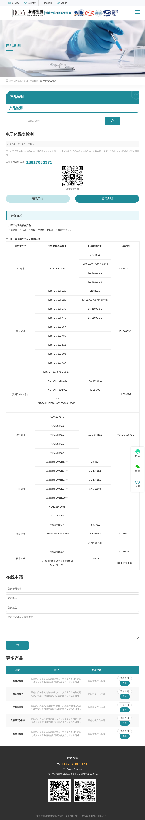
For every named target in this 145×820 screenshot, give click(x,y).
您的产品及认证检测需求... (21, 617)
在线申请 (37, 198)
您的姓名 (12, 607)
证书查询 (16, 3)
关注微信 (32, 3)
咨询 (125, 683)
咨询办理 (107, 198)
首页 (26, 81)
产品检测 (34, 81)
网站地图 (48, 3)
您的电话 (12, 598)
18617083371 (39, 162)
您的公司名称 (15, 588)
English (63, 3)
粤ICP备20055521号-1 (99, 816)
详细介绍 (124, 678)
